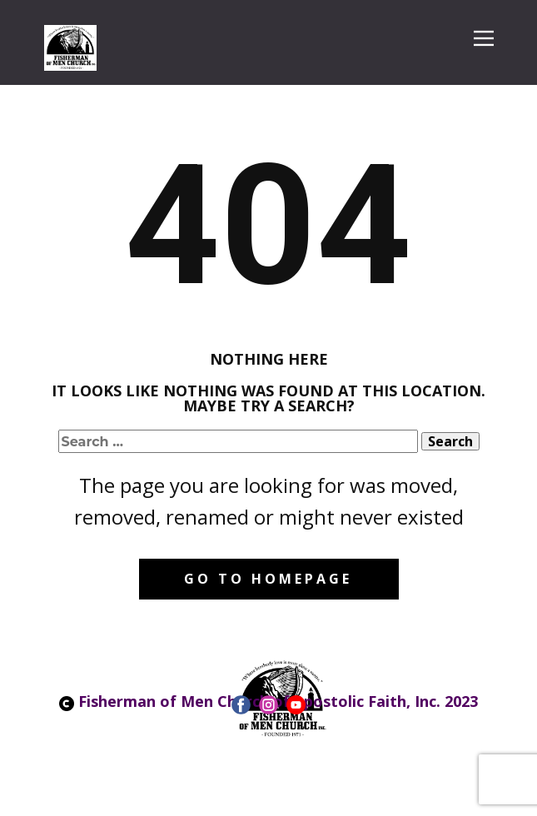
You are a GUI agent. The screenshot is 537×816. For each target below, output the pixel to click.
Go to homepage (268, 579)
